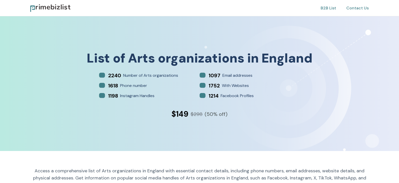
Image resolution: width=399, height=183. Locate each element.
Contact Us (357, 8)
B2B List (328, 8)
